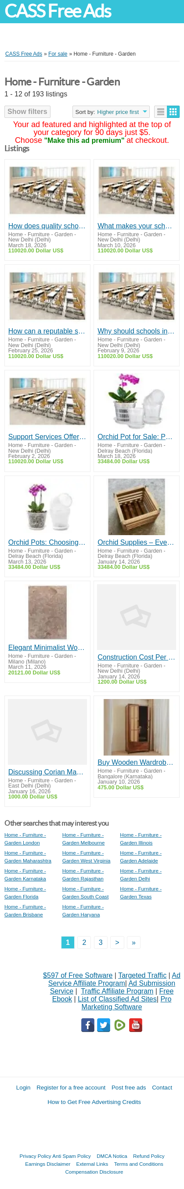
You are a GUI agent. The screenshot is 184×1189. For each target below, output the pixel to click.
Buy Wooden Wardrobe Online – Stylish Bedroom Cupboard (136, 762)
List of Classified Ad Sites (117, 999)
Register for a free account (70, 1087)
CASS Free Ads (57, 11)
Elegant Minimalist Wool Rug (47, 647)
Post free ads (129, 1087)
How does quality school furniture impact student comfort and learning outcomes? (47, 226)
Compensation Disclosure (94, 1172)
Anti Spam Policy (71, 1156)
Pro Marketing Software (127, 1003)
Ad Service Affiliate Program (114, 979)
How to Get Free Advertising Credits (94, 1102)
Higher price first (118, 112)
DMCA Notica (112, 1156)
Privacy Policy (35, 1156)
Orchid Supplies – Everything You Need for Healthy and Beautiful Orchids (136, 542)
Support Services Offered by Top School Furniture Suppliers (47, 436)
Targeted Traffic (142, 975)
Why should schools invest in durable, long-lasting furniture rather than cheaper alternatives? (136, 331)
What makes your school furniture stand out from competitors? (136, 226)
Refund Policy (149, 1156)
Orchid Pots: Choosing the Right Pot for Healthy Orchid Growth (47, 542)
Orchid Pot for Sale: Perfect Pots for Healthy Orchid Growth (136, 436)
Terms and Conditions (138, 1164)
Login (23, 1087)
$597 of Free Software (77, 975)
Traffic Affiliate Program (117, 991)
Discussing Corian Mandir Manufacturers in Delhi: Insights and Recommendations (47, 772)
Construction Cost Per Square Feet (136, 657)
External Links (92, 1164)
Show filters (27, 111)
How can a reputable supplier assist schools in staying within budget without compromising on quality (47, 331)
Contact (162, 1087)
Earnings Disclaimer (47, 1164)
